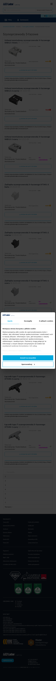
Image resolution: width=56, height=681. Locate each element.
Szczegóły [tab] (28, 321)
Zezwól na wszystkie (28, 358)
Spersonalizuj (28, 364)
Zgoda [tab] (9, 321)
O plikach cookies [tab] (46, 321)
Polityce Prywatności (32, 351)
